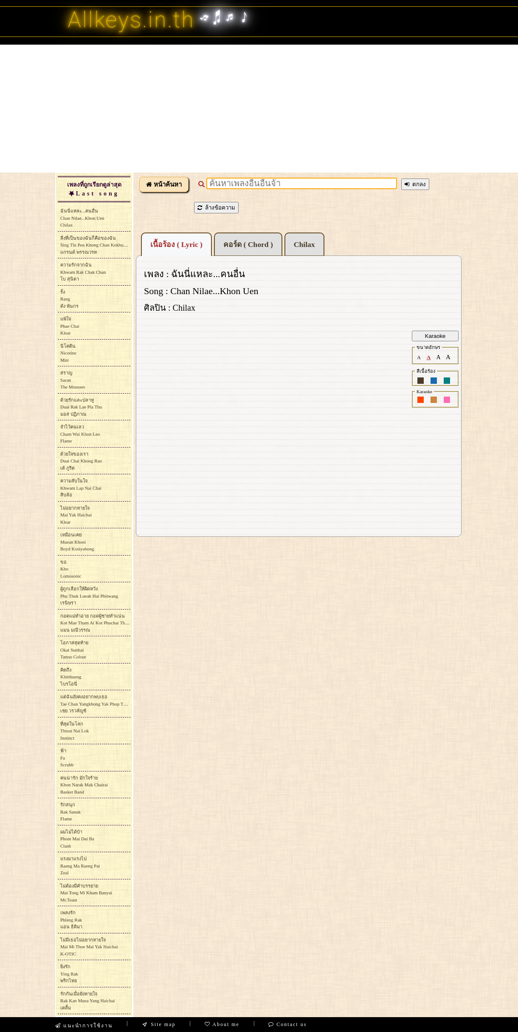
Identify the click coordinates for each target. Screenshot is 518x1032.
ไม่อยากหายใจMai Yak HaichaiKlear (76, 515)
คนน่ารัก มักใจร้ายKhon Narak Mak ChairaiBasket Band (84, 784)
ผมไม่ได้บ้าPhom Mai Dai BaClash (77, 838)
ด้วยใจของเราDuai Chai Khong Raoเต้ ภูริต (81, 461)
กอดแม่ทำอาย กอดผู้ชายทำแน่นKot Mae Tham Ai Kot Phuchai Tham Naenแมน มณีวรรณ (101, 622)
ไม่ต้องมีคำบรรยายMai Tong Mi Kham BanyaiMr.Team (86, 892)
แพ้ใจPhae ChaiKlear (69, 325)
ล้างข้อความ (216, 207)
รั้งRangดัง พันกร (69, 299)
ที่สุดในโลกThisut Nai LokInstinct (74, 730)
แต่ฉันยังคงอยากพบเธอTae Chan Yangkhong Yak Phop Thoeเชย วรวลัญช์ (95, 703)
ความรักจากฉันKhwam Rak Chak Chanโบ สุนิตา (83, 271)
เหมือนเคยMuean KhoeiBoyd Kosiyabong (77, 541)
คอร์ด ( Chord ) (248, 244)
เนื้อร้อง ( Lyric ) (176, 244)
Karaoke (435, 336)
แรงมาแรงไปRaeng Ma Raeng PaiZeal (80, 865)
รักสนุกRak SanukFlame (70, 811)
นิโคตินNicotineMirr (68, 353)
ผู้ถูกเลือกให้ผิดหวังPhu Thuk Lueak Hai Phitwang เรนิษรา (89, 595)
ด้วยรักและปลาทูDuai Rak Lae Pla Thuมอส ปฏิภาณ (81, 407)
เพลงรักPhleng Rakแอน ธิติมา (71, 919)
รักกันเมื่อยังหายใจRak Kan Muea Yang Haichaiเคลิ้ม (87, 1000)
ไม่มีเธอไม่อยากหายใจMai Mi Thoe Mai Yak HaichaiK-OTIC (89, 946)
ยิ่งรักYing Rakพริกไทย (69, 973)
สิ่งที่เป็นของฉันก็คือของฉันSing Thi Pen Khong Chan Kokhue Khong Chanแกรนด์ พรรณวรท (105, 245)
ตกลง (415, 184)
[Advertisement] (259, 108)
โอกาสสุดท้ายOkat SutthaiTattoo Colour (74, 649)
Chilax (304, 244)
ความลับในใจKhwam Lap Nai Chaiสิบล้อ (80, 487)
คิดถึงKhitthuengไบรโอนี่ (71, 676)
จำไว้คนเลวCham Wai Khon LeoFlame (80, 433)
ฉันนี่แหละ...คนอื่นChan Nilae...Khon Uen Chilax (82, 217)
